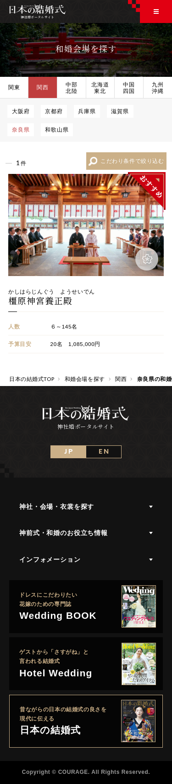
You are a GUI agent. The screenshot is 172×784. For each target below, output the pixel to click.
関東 (14, 87)
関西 (43, 87)
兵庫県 (87, 111)
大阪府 (21, 111)
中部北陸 (72, 87)
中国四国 (129, 87)
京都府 (54, 111)
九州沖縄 (158, 87)
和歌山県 (57, 129)
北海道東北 (100, 87)
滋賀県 (120, 111)
